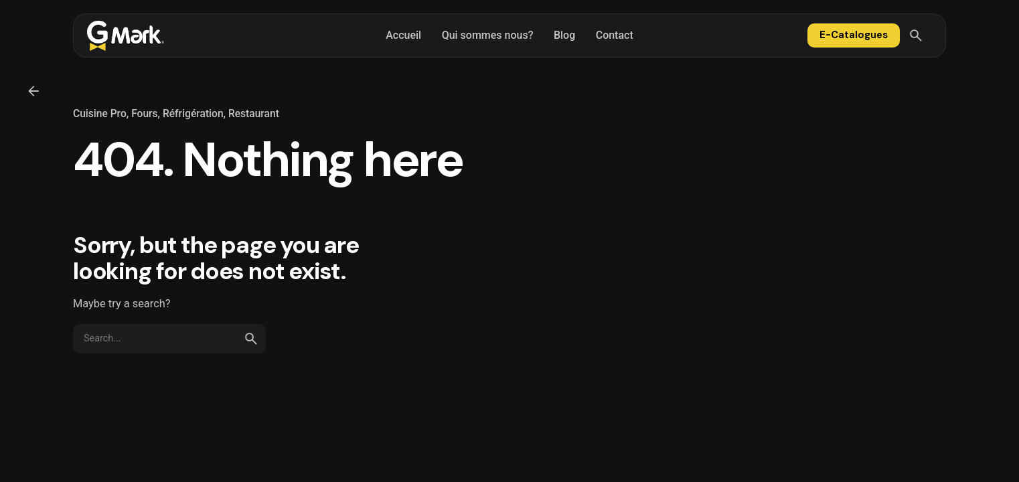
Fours (144, 114)
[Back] (33, 91)
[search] (251, 338)
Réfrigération (193, 114)
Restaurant (253, 114)
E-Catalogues (853, 35)
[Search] (916, 35)
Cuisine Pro (100, 114)
